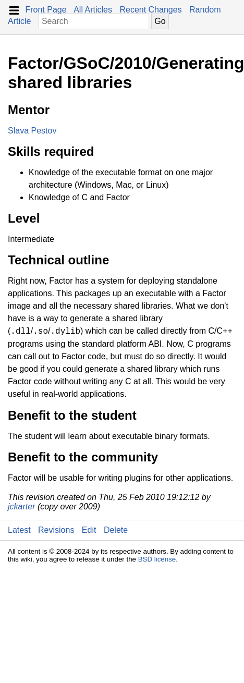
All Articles (93, 9)
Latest (19, 530)
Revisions (56, 530)
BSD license (157, 559)
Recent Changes (150, 9)
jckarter (21, 506)
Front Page (45, 9)
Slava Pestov (32, 130)
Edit (89, 530)
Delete (116, 530)
